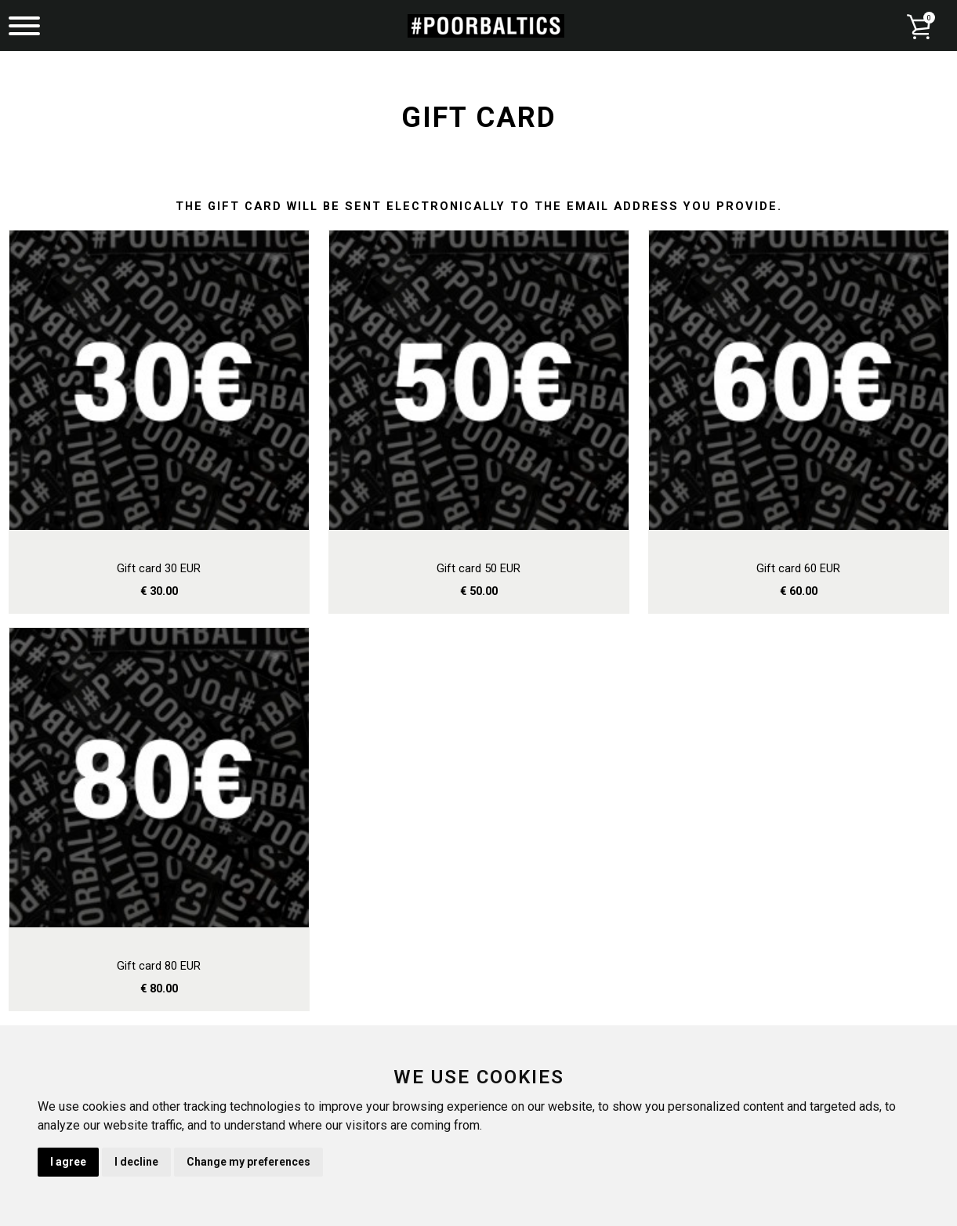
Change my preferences (248, 1161)
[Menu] (24, 27)
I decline (136, 1161)
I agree (68, 1161)
